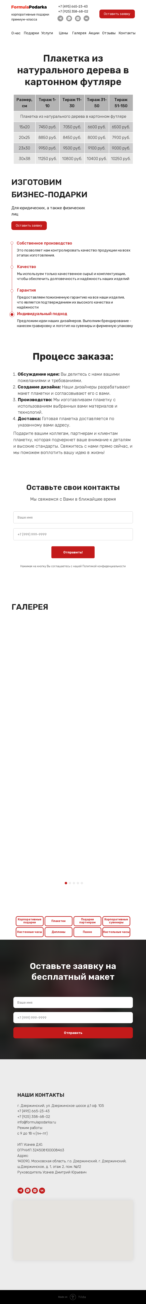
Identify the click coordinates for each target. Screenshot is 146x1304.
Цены (63, 33)
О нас (15, 33)
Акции (94, 33)
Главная (52, 46)
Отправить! (73, 552)
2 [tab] (71, 884)
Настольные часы (116, 932)
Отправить (73, 1033)
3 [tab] (75, 884)
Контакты (127, 33)
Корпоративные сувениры (116, 921)
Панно (87, 932)
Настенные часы (29, 932)
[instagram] (35, 1191)
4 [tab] (79, 884)
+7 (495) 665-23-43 (73, 6)
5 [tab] (83, 884)
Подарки (31, 33)
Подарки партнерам (87, 921)
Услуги (47, 33)
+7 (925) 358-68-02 (73, 11)
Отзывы (109, 33)
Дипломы (58, 932)
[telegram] (21, 1191)
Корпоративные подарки (29, 921)
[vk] (42, 1191)
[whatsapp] (28, 1191)
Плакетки (58, 921)
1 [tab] (67, 884)
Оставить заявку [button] (117, 14)
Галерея (79, 33)
